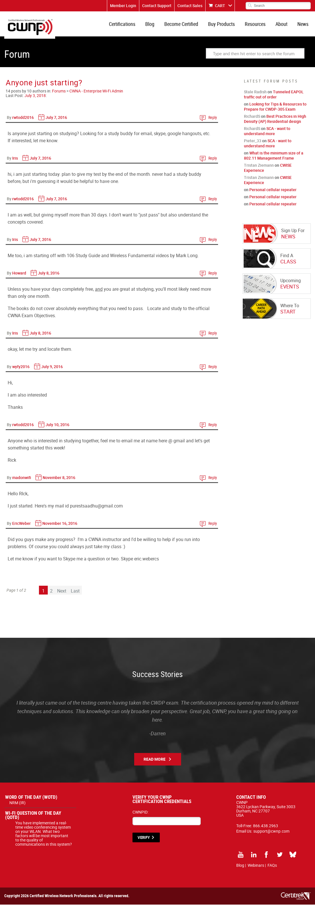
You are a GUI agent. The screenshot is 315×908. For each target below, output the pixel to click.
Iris (15, 161)
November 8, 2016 (59, 481)
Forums (59, 94)
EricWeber (21, 526)
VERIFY (144, 840)
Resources (258, 25)
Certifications (129, 25)
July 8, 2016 (48, 276)
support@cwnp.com (271, 834)
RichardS (252, 119)
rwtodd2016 (23, 120)
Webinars (256, 868)
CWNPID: (140, 815)
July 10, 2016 (57, 428)
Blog (156, 25)
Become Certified (186, 25)
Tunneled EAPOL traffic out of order (274, 97)
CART (220, 5)
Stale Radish (255, 95)
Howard (19, 276)
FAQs (272, 868)
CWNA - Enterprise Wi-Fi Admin (96, 94)
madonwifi (21, 481)
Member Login (123, 5)
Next (61, 594)
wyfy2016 (21, 370)
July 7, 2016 (56, 120)
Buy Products (225, 25)
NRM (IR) (17, 806)
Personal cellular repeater (273, 193)
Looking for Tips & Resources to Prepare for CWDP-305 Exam (275, 110)
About (283, 25)
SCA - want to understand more (267, 134)
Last (75, 594)
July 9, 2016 (52, 370)
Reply (212, 120)
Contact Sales (189, 5)
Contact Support (156, 5)
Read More (154, 762)
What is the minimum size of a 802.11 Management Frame (273, 159)
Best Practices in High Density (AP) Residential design (275, 122)
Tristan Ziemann (259, 168)
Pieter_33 (252, 144)
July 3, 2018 (35, 99)
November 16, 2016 (59, 526)
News (303, 25)
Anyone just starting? (44, 86)
